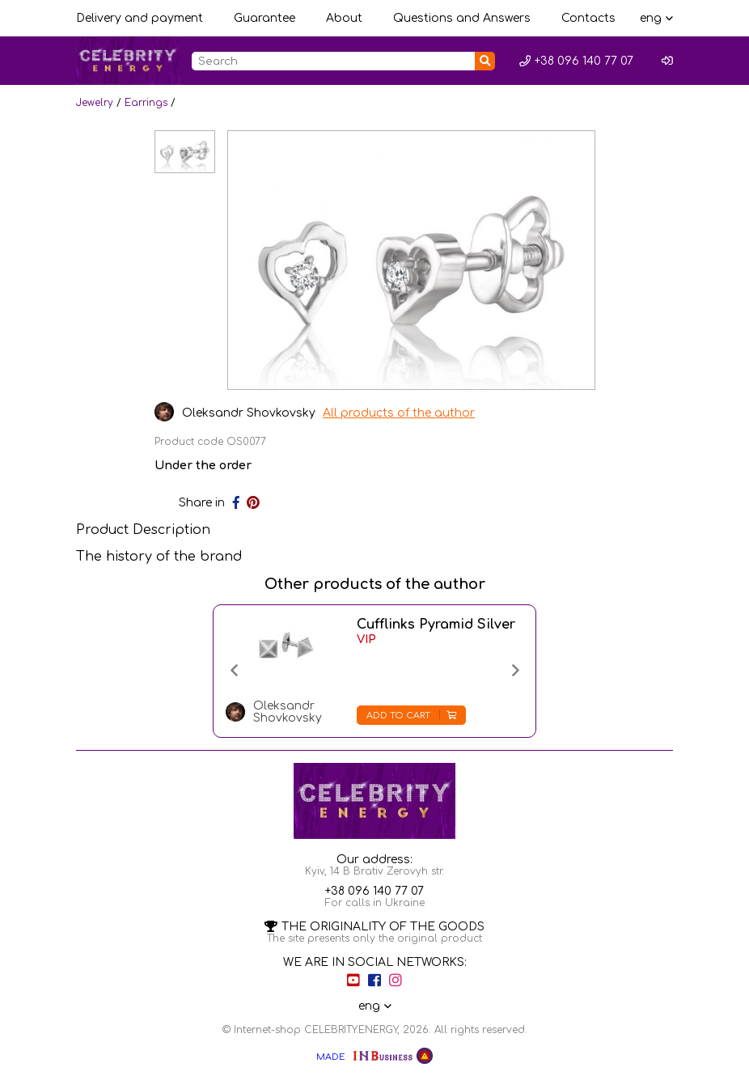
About (344, 18)
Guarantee (264, 18)
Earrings (146, 102)
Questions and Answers (462, 18)
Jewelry (94, 102)
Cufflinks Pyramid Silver (436, 624)
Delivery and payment (139, 18)
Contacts (588, 18)
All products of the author (400, 413)
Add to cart (411, 715)
